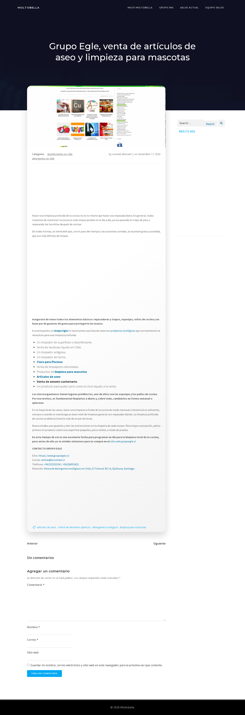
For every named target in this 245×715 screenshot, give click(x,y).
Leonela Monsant (122, 154)
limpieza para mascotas (133, 527)
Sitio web (33, 652)
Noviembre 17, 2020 (149, 154)
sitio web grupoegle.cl (123, 441)
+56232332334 (52, 464)
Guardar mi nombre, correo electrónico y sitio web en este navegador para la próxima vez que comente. (96, 665)
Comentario (35, 585)
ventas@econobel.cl (53, 460)
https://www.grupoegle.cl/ (54, 455)
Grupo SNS (166, 7)
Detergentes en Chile (43, 158)
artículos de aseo (46, 527)
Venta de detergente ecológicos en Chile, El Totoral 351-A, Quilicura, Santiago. (89, 468)
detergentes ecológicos (105, 527)
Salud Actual (189, 7)
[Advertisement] (122, 190)
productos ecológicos (122, 330)
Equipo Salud (215, 7)
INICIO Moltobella (140, 7)
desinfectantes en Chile (59, 154)
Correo (32, 640)
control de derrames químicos (74, 527)
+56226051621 (70, 464)
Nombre (33, 627)
